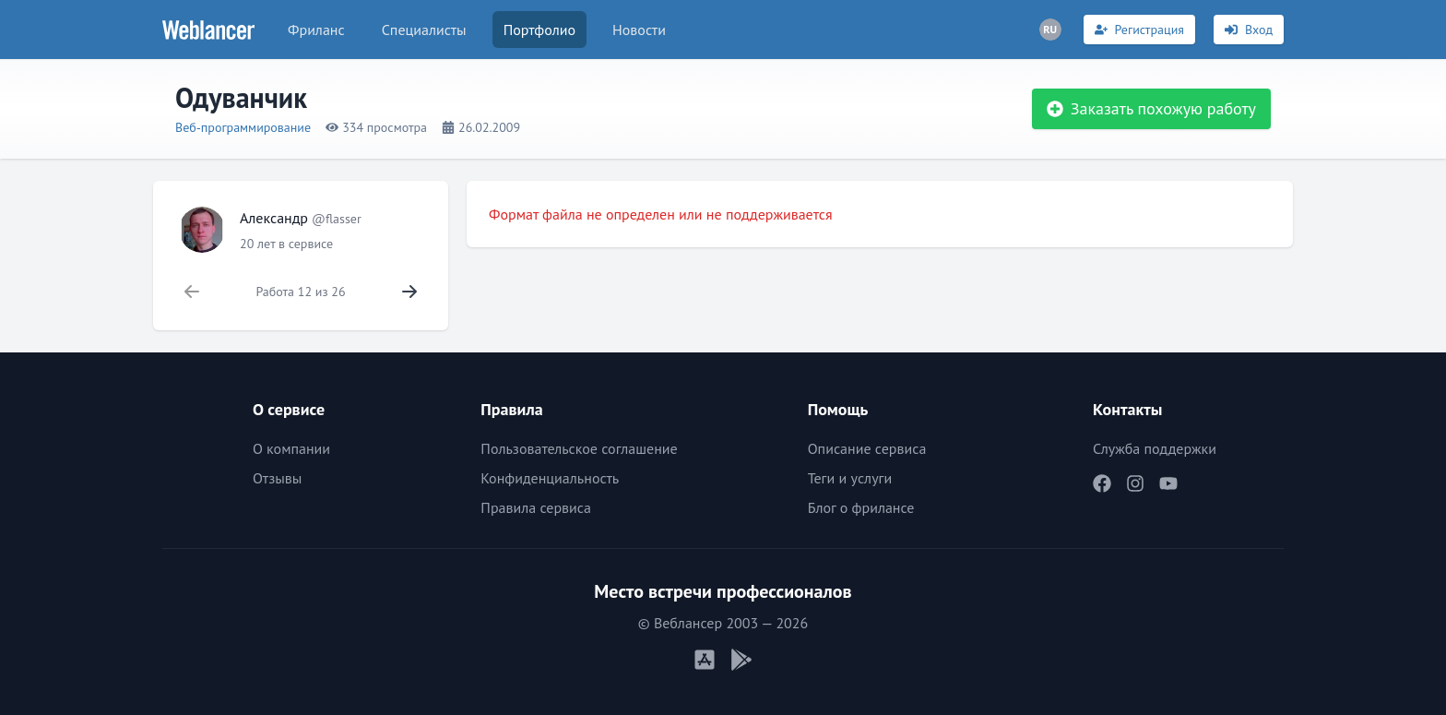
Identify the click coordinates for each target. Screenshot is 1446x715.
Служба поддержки (1154, 448)
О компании (291, 448)
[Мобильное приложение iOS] (704, 660)
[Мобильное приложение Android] (741, 660)
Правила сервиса (535, 507)
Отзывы (277, 478)
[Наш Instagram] (1135, 483)
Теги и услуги (850, 478)
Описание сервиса (867, 448)
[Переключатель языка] (1050, 29)
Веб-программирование (243, 127)
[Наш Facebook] (1102, 483)
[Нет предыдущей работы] (191, 291)
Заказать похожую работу (1151, 108)
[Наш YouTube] (1168, 483)
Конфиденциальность (549, 478)
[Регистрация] (1139, 29)
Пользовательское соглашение (578, 448)
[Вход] (1249, 29)
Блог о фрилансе (861, 507)
